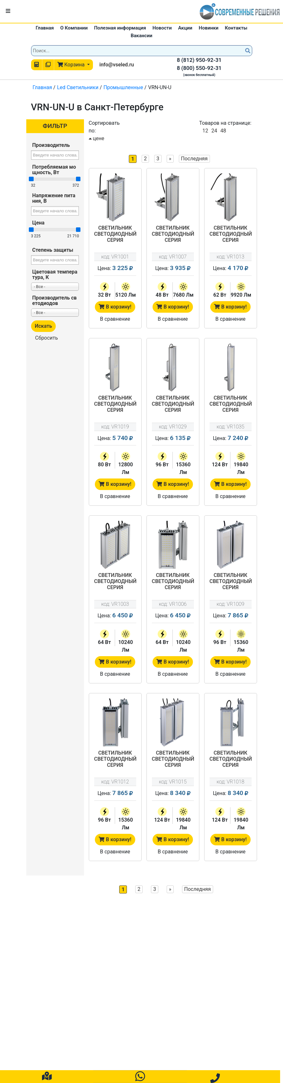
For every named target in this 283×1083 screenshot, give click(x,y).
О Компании (74, 28)
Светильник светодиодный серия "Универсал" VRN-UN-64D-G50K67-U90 (173, 581)
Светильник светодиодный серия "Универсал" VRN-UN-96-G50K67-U (173, 404)
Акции (185, 28)
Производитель (51, 145)
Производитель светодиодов (54, 300)
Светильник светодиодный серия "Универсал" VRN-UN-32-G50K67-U (115, 234)
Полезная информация (120, 28)
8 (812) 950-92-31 (199, 60)
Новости (162, 28)
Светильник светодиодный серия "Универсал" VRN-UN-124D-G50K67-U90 (231, 759)
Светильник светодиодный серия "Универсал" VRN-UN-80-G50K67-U (115, 404)
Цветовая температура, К (55, 274)
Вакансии (141, 35)
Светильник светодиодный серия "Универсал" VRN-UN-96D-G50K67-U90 (115, 759)
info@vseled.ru (116, 65)
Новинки (209, 28)
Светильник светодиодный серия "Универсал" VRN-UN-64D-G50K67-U (115, 581)
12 (205, 131)
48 (223, 131)
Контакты (236, 28)
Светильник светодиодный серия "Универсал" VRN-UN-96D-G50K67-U (231, 581)
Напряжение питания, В (54, 198)
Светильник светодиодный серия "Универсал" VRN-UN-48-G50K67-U (173, 234)
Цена (38, 223)
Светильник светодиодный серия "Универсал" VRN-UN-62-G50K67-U (231, 234)
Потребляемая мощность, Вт (54, 169)
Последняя (194, 159)
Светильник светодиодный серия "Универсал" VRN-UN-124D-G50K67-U (173, 759)
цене (96, 138)
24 (214, 131)
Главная (45, 28)
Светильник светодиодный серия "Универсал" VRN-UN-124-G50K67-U (231, 404)
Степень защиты (52, 250)
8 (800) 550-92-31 (199, 68)
